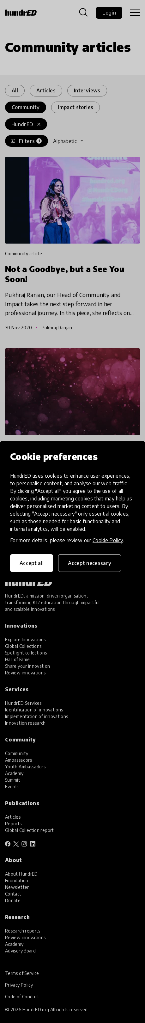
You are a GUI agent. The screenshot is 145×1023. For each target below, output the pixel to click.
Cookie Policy (108, 540)
